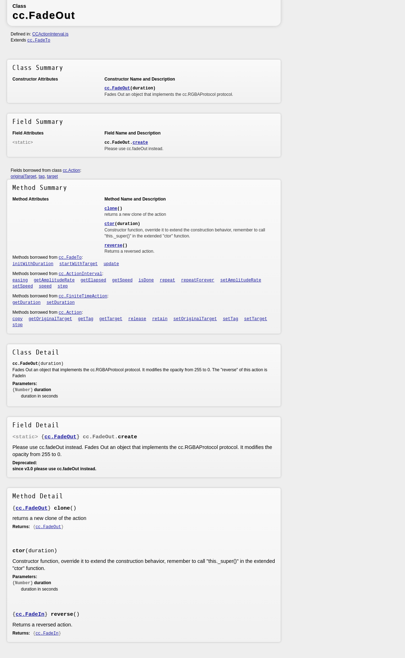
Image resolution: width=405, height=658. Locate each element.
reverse (113, 245)
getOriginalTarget (50, 319)
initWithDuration (32, 264)
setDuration (61, 302)
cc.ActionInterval (80, 274)
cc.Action (71, 170)
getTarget (111, 319)
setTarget (255, 319)
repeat (167, 280)
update (111, 264)
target (52, 176)
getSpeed (122, 280)
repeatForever (198, 280)
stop (17, 325)
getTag (85, 319)
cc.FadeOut (117, 88)
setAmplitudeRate (240, 280)
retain (159, 319)
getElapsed (93, 280)
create (140, 142)
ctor (109, 223)
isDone (146, 280)
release (137, 319)
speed (45, 286)
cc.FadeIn (30, 615)
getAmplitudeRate (54, 280)
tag (42, 176)
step (63, 286)
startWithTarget (78, 264)
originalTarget (23, 176)
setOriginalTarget (195, 319)
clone (110, 208)
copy (17, 319)
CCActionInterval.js (50, 34)
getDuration (26, 302)
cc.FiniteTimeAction (83, 296)
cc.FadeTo (38, 40)
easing (20, 280)
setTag (230, 319)
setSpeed (22, 286)
